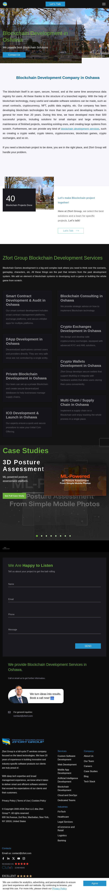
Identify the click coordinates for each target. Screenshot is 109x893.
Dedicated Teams (66, 800)
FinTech (62, 811)
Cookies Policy (39, 801)
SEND (88, 646)
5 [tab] (56, 536)
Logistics (62, 835)
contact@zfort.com (23, 716)
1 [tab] (37, 536)
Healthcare (63, 817)
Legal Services (65, 822)
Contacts (6, 848)
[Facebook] (3, 858)
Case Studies (91, 771)
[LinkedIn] (8, 858)
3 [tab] (46, 536)
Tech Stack (89, 781)
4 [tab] (51, 536)
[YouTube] (18, 858)
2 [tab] (41, 536)
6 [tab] (60, 536)
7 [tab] (65, 536)
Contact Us (14, 54)
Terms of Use (23, 801)
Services (62, 751)
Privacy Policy (59, 888)
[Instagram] (24, 858)
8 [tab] (70, 536)
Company (89, 751)
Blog (86, 776)
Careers (88, 766)
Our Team (89, 761)
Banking (62, 840)
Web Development (67, 764)
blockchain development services (80, 128)
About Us (88, 756)
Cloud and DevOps (67, 795)
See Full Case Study (14, 496)
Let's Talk (55, 4)
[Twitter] (13, 858)
